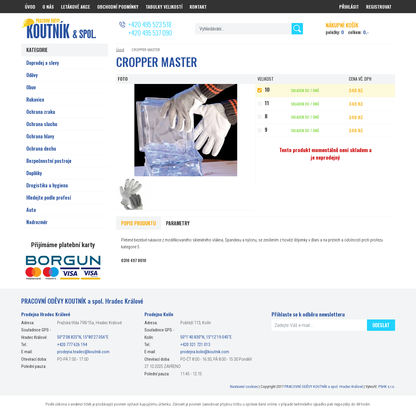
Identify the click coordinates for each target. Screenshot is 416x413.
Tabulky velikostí (164, 6)
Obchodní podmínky (117, 6)
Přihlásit (349, 6)
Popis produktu (138, 223)
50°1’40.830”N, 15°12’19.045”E (206, 337)
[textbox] (249, 28)
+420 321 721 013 (195, 344)
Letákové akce (75, 6)
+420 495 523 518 (149, 24)
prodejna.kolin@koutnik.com (204, 351)
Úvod (120, 50)
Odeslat (381, 325)
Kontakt (198, 6)
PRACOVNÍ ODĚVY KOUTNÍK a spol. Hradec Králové (323, 386)
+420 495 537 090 (150, 32)
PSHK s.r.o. (386, 386)
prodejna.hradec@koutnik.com (83, 351)
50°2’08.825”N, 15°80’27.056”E (83, 337)
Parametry (178, 223)
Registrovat (378, 6)
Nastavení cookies (244, 386)
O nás (48, 6)
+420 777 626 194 (72, 344)
